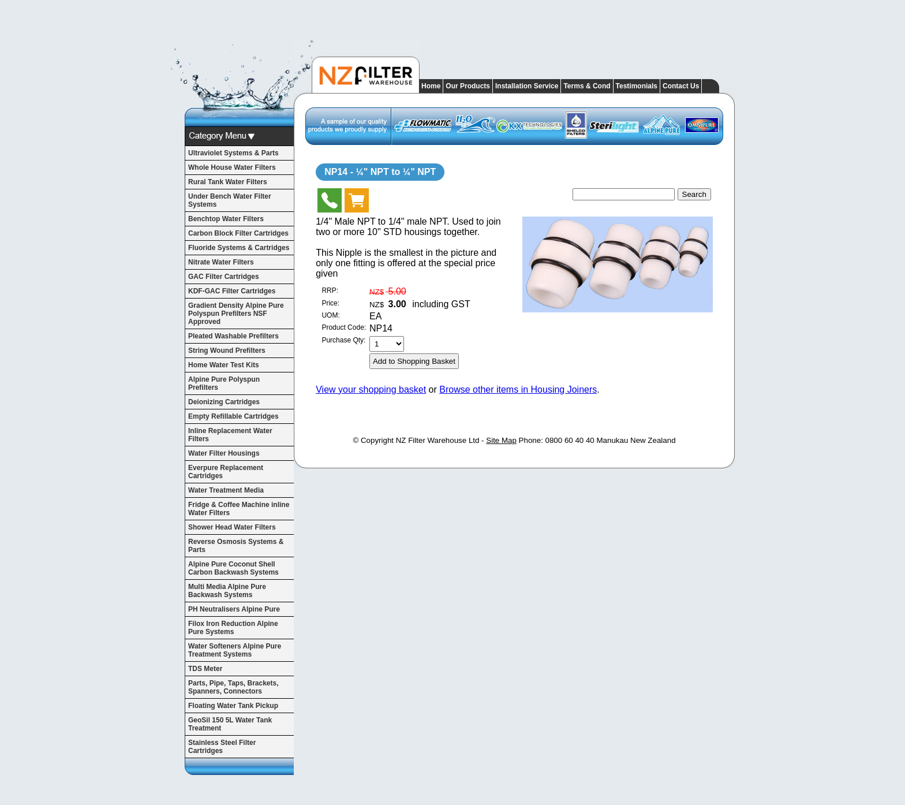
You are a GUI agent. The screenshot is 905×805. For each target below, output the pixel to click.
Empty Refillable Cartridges (233, 416)
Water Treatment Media (226, 490)
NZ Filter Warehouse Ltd (438, 440)
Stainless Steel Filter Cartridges (222, 747)
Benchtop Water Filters (226, 219)
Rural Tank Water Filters (227, 182)
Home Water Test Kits (223, 365)
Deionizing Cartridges (224, 402)
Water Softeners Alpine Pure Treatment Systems (234, 650)
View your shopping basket (371, 389)
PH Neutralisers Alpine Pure (234, 609)
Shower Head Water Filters (232, 527)
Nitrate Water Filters (221, 262)
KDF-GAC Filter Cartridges (231, 291)
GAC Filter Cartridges (223, 277)
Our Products (468, 86)
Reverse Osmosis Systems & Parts (235, 546)
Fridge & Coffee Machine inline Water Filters (238, 509)
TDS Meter (205, 669)
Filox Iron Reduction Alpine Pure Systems (233, 628)
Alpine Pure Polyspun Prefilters (224, 383)
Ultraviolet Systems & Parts (233, 153)
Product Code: (343, 327)
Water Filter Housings (224, 453)
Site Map (501, 440)
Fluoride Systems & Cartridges (238, 248)
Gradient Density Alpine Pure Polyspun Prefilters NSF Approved (236, 313)
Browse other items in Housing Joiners (518, 389)
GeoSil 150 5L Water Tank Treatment (230, 724)
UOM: (330, 315)
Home (430, 86)
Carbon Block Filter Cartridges (238, 233)
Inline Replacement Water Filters (230, 435)
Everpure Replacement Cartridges (225, 472)
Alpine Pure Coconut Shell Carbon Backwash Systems (233, 568)
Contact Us (681, 86)
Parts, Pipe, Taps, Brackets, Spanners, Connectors (233, 687)
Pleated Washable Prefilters (233, 336)
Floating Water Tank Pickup (233, 706)
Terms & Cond (586, 86)
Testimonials (636, 86)
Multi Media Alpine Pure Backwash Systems (227, 591)
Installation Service (526, 86)
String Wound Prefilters (226, 350)
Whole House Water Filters (232, 167)
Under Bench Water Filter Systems (229, 200)
